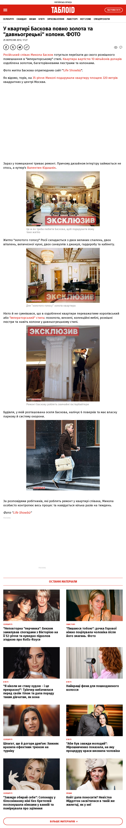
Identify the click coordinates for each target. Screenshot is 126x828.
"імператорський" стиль (26, 318)
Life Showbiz (72, 70)
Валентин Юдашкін (41, 168)
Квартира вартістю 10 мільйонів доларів (92, 59)
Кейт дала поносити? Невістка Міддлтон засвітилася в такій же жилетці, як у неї (90, 801)
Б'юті (42, 19)
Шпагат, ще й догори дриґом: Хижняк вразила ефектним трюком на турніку (31, 747)
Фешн (32, 19)
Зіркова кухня (55, 19)
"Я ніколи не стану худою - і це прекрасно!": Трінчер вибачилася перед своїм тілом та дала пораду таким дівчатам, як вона (28, 691)
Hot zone (85, 19)
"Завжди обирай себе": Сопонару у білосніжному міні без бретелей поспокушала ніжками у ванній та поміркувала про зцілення (29, 802)
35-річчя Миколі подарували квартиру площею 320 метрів (75, 78)
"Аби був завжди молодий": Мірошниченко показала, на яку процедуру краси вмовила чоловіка (93, 747)
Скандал (21, 19)
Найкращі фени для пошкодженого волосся (92, 688)
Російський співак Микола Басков (28, 55)
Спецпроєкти (102, 19)
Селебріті (8, 19)
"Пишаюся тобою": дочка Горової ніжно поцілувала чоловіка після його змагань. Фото (91, 632)
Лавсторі (72, 19)
